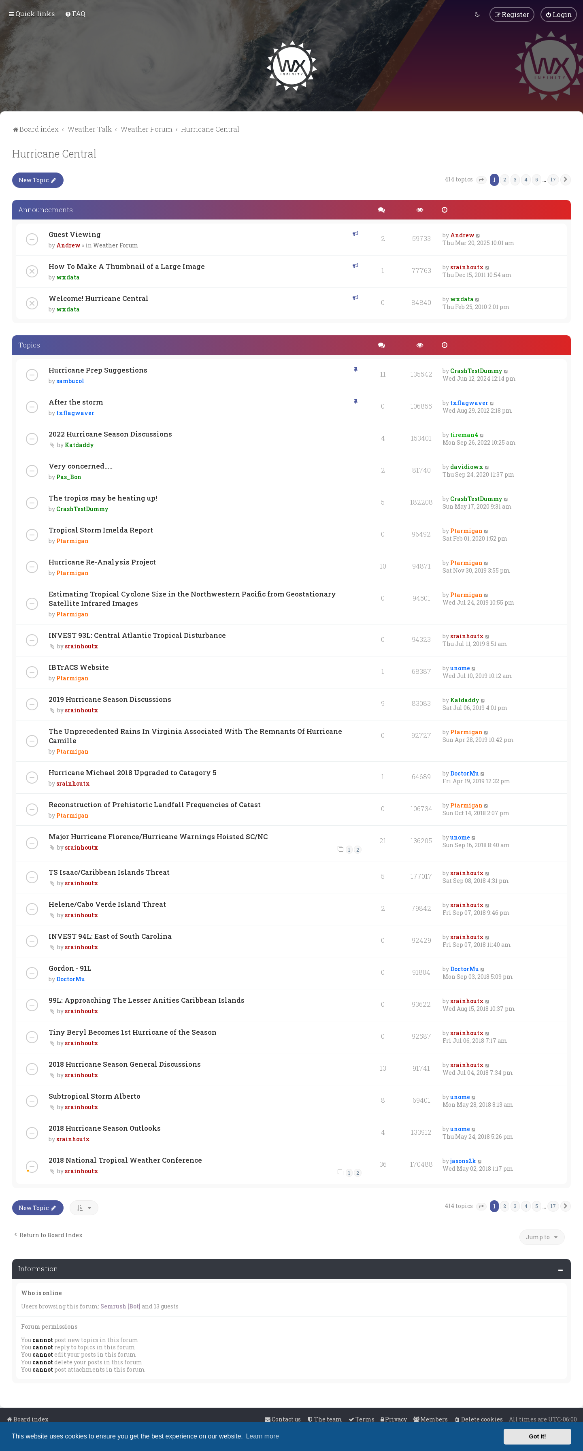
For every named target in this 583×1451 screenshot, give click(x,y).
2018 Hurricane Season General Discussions (125, 1063)
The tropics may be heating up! (103, 497)
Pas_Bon (68, 476)
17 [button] (553, 178)
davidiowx (466, 466)
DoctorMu (464, 773)
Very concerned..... (81, 465)
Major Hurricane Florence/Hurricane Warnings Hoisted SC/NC (158, 836)
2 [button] (504, 178)
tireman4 (464, 434)
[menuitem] (75, 13)
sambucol (70, 380)
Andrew (68, 245)
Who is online (41, 1292)
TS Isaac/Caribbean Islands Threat (109, 871)
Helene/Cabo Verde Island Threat (107, 903)
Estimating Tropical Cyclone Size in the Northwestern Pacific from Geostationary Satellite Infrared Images (192, 598)
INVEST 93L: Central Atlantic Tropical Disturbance (137, 634)
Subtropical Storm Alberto (94, 1095)
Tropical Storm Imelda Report (101, 529)
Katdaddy (79, 444)
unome (460, 667)
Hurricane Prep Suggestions (98, 369)
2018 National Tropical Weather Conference (125, 1159)
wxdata (68, 277)
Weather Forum (115, 245)
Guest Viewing (75, 234)
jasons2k (463, 1160)
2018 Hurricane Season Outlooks (105, 1127)
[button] (481, 179)
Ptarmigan (72, 540)
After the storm (76, 401)
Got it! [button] (537, 1436)
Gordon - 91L (70, 967)
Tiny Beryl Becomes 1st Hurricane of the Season (133, 1031)
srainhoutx (467, 267)
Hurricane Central (54, 153)
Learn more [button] (262, 1436)
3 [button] (515, 178)
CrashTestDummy (476, 370)
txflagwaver (75, 412)
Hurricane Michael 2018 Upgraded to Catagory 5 (133, 772)
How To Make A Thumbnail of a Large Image (127, 266)
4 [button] (526, 178)
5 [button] (536, 178)
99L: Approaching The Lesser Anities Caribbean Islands (147, 999)
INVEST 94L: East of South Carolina (110, 935)
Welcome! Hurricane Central (99, 298)
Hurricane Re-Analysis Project (102, 561)
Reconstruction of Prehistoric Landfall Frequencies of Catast (155, 804)
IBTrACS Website (79, 666)
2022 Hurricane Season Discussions (110, 433)
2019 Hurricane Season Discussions (110, 698)
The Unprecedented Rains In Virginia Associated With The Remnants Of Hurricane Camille (195, 735)
